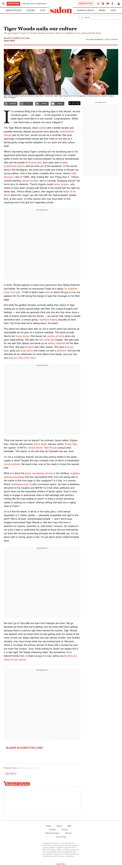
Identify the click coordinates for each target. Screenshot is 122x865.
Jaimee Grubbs (30, 181)
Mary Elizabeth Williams (18, 38)
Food (42, 10)
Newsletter (85, 4)
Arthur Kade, (40, 444)
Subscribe (13, 4)
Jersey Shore (35, 448)
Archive (68, 833)
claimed (49, 292)
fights (31, 347)
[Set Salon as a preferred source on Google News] (74, 103)
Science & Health (85, 10)
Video (113, 10)
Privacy (64, 830)
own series (45, 340)
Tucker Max (71, 444)
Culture (30, 10)
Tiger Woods (10, 774)
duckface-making (48, 320)
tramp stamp (22, 336)
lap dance (28, 351)
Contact (52, 830)
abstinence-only (20, 484)
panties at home (55, 336)
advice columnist (57, 343)
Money (102, 10)
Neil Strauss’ (51, 448)
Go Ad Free (61, 837)
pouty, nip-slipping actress (39, 473)
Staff (69, 826)
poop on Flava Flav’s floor (22, 358)
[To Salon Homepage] (61, 10)
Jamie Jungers (61, 184)
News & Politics (13, 10)
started (42, 128)
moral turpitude (12, 464)
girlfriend (61, 351)
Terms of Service (52, 833)
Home (48, 826)
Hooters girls (35, 163)
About (59, 826)
